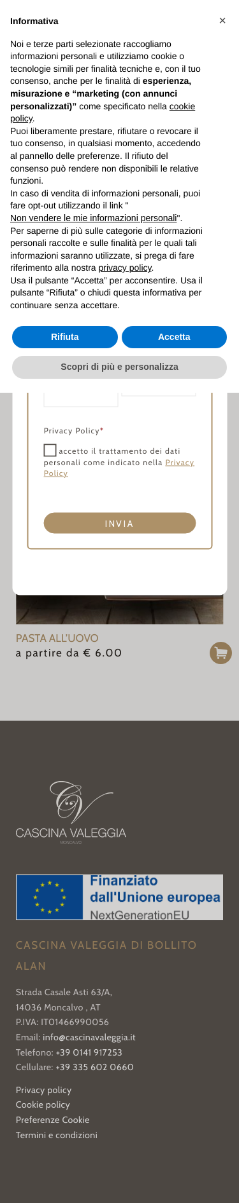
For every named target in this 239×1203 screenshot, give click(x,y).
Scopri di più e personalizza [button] (119, 367)
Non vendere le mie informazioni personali (93, 218)
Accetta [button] (174, 337)
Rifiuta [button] (65, 337)
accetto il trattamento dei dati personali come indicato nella (118, 462)
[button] (222, 20)
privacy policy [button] (125, 267)
